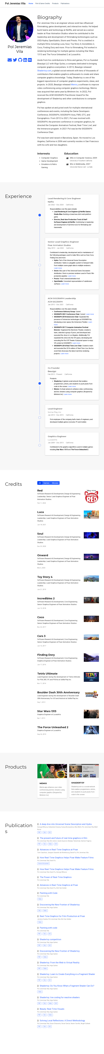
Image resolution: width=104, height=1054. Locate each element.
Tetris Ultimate (47, 677)
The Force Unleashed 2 (52, 731)
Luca (40, 516)
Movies (55, 487)
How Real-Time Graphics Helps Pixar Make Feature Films (67, 861)
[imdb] (30, 61)
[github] (20, 61)
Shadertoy (77, 787)
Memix (74, 84)
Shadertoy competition (50, 943)
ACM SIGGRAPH (55, 303)
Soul (40, 537)
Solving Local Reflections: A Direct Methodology (62, 1024)
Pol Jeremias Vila (15, 3)
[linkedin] (25, 61)
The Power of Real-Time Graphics (56, 881)
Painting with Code (48, 897)
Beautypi (52, 373)
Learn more (58, 269)
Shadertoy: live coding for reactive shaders (60, 1001)
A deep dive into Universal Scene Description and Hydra (66, 828)
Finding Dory (46, 658)
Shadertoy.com (44, 70)
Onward (42, 559)
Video (50, 848)
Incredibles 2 (46, 602)
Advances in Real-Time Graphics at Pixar (59, 853)
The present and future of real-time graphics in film (63, 842)
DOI (50, 836)
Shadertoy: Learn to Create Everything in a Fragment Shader (67, 978)
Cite (44, 836)
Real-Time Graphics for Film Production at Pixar (62, 920)
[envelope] (10, 61)
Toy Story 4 (45, 580)
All (40, 487)
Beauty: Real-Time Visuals (52, 1013)
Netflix (51, 202)
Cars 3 (41, 640)
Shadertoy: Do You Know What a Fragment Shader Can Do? (67, 990)
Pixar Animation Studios (59, 246)
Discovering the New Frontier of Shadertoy (60, 908)
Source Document (43, 867)
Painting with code (48, 932)
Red (40, 494)
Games (46, 487)
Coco (40, 621)
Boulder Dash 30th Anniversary (58, 696)
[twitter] (15, 61)
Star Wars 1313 (46, 715)
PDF (39, 836)
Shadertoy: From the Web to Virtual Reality (59, 966)
